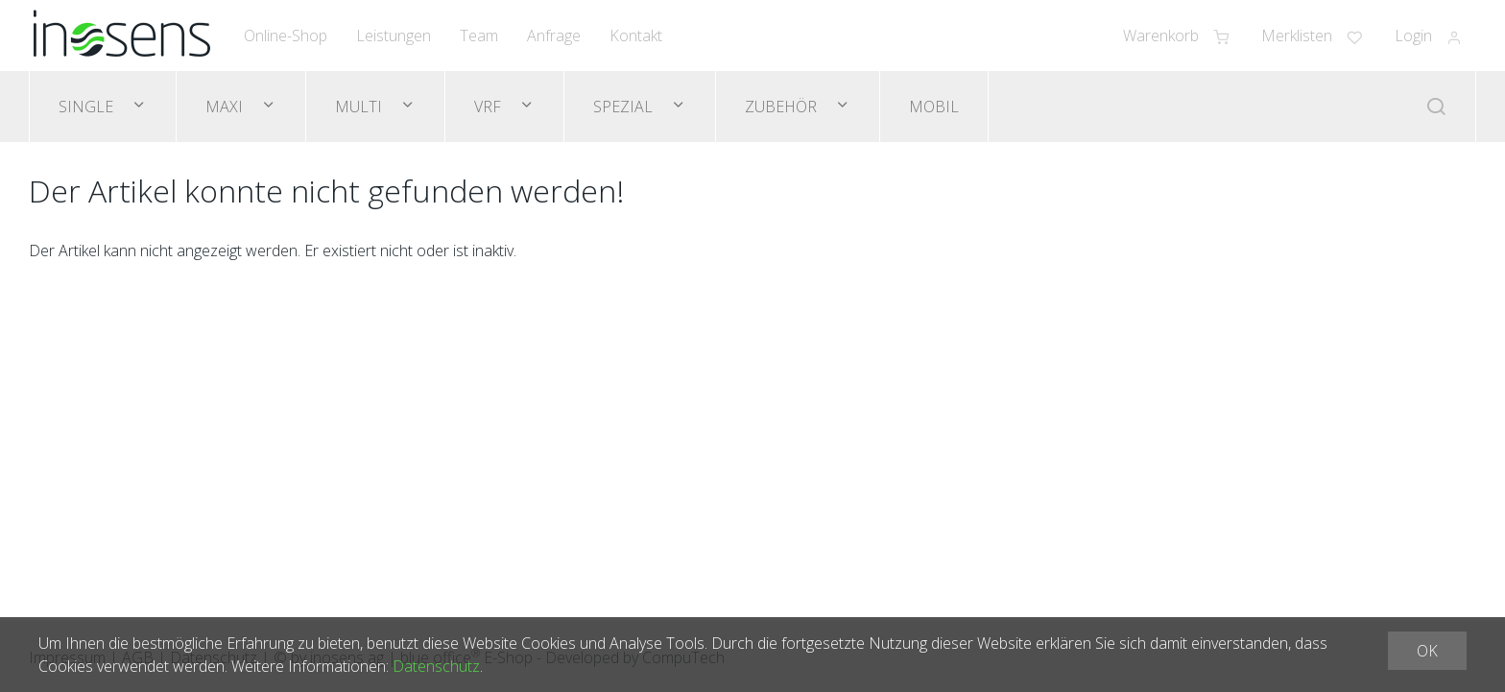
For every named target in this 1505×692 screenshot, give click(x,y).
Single (88, 106)
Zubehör (783, 106)
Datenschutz (436, 666)
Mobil (934, 106)
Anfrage (554, 35)
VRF (489, 106)
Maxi (226, 106)
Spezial (625, 106)
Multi (360, 106)
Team (479, 35)
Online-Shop (285, 35)
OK (1427, 650)
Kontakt (635, 35)
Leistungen (393, 35)
